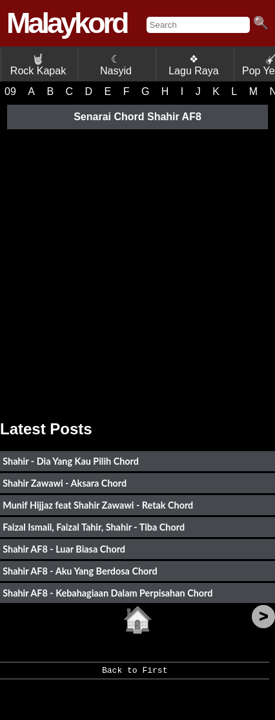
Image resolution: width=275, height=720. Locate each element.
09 (10, 91)
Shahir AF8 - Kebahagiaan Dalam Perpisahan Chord (107, 593)
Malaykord (66, 22)
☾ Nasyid (116, 65)
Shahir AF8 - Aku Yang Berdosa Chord (80, 571)
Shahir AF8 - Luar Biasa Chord (64, 549)
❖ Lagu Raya (193, 65)
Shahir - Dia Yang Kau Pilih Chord (71, 461)
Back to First (134, 675)
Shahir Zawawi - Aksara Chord (65, 483)
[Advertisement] (137, 270)
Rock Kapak (38, 65)
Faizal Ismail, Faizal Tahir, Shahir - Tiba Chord (94, 527)
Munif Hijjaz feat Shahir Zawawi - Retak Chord (98, 505)
